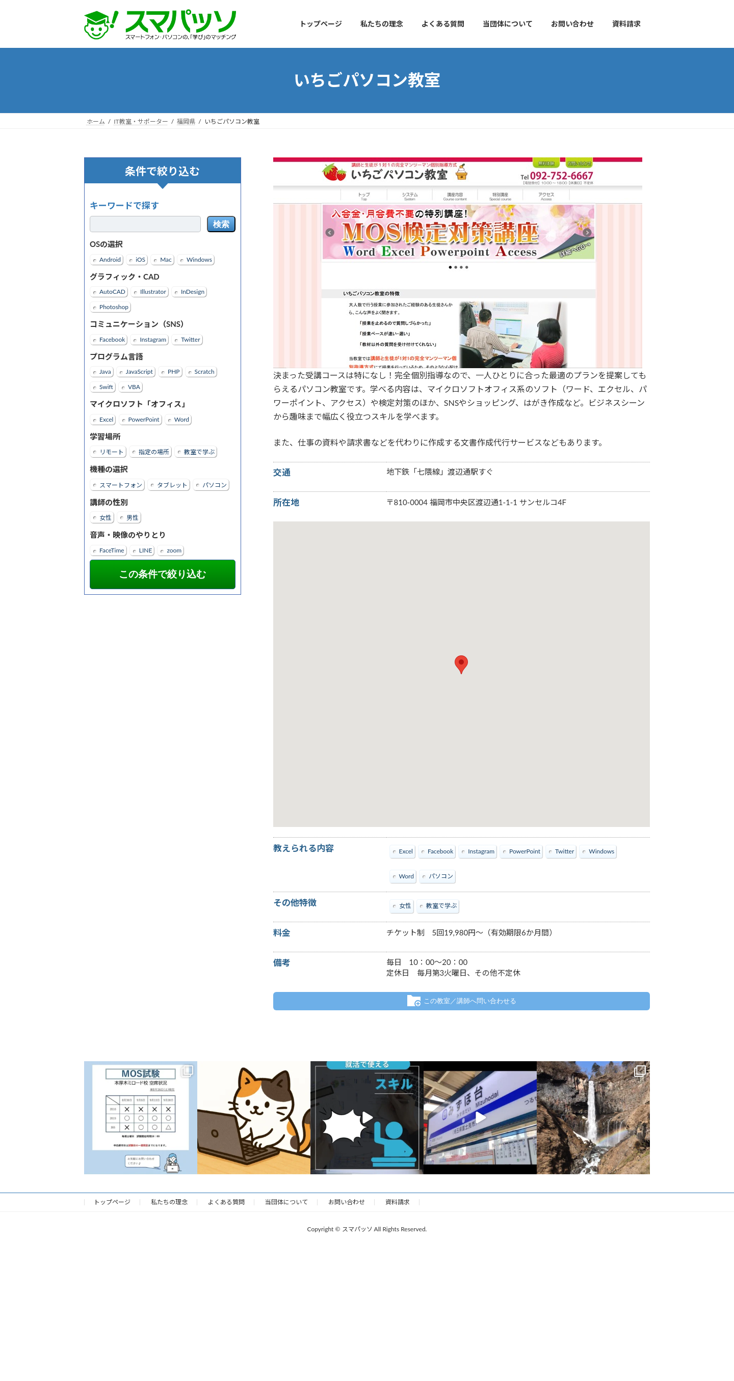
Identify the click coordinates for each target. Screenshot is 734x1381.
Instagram (153, 339)
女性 (105, 517)
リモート (111, 452)
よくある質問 (226, 1201)
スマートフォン (120, 484)
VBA (134, 387)
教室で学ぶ (199, 452)
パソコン (214, 484)
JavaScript (139, 371)
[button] (461, 664)
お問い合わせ (346, 1201)
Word (181, 419)
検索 (221, 224)
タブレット (172, 484)
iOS (140, 259)
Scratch (205, 371)
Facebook (112, 339)
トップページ (112, 1201)
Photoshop (113, 307)
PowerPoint (144, 419)
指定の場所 (154, 452)
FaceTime (111, 550)
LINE (145, 550)
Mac (166, 259)
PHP (174, 371)
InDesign (192, 291)
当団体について (286, 1201)
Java (105, 371)
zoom (174, 550)
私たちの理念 (169, 1201)
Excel (106, 419)
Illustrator (153, 291)
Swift (106, 387)
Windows (199, 259)
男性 (132, 517)
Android (110, 259)
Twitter (190, 339)
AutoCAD (112, 291)
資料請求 (397, 1201)
